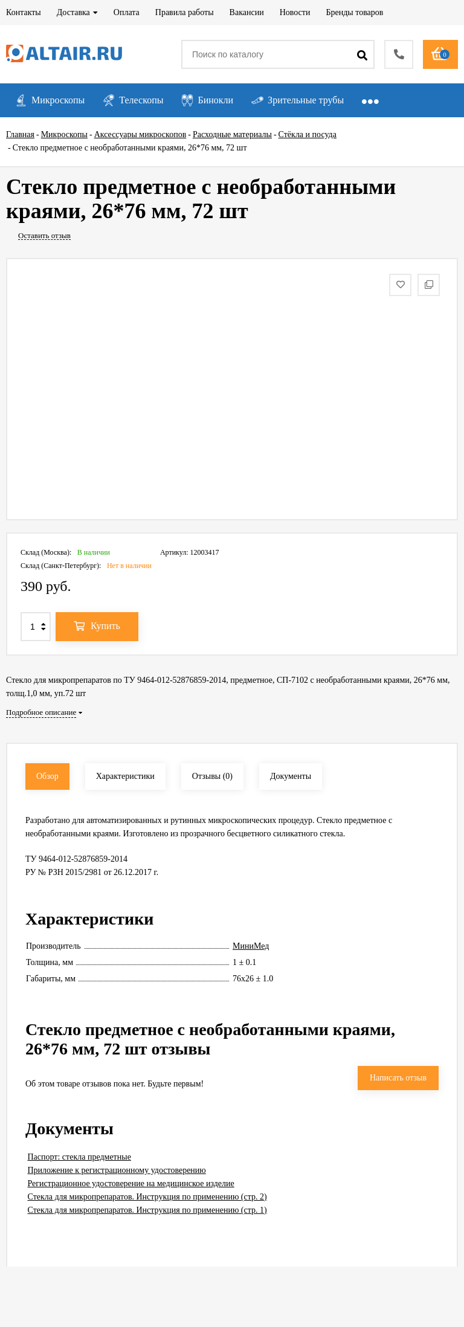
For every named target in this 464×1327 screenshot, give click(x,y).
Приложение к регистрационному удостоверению (117, 1170)
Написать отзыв (398, 1077)
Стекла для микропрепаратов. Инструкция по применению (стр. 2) (147, 1196)
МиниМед (251, 946)
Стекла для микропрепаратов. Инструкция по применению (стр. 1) (147, 1210)
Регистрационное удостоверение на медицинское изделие (131, 1183)
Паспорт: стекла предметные (79, 1156)
